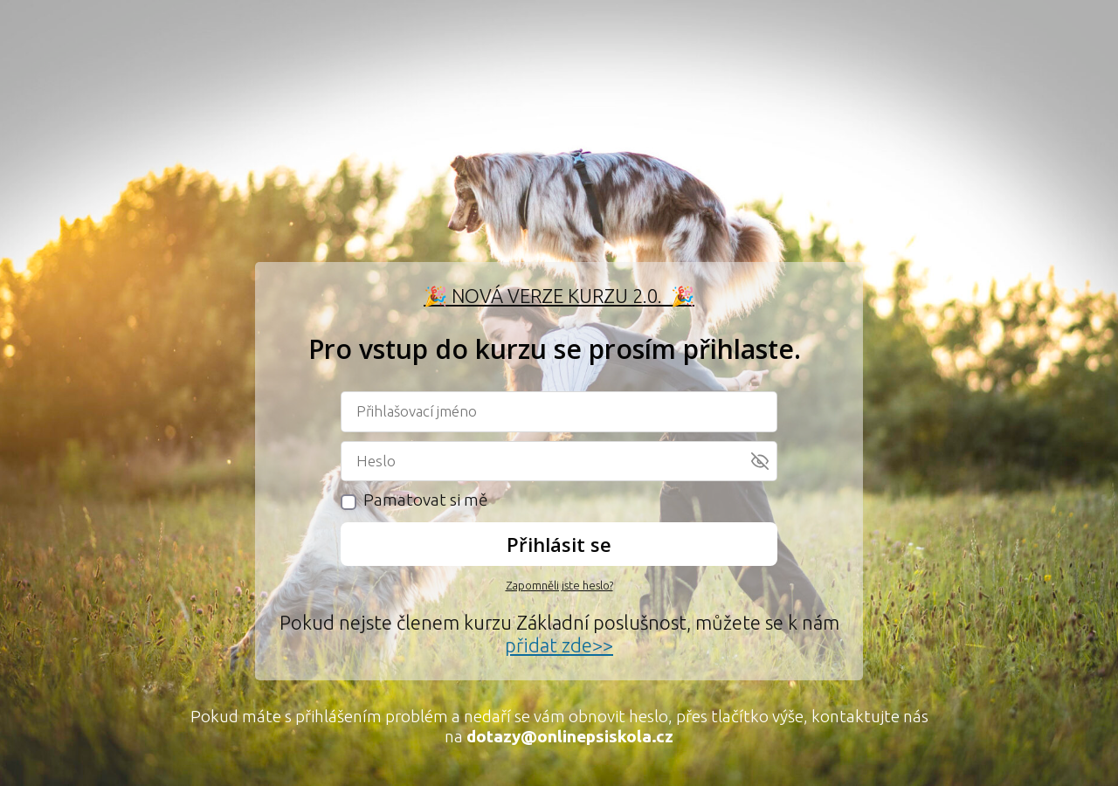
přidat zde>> (559, 645)
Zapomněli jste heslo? (559, 585)
